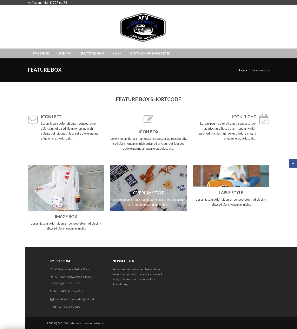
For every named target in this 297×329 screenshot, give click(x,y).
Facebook (293, 163)
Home (243, 70)
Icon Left (51, 116)
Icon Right (244, 116)
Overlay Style (148, 192)
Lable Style (231, 192)
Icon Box (149, 131)
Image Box (66, 216)
